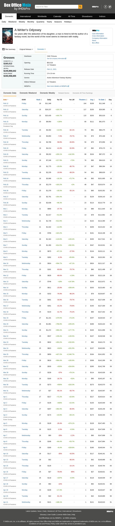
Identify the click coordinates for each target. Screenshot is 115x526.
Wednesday (26, 136)
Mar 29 (5, 378)
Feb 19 (5, 148)
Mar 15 (5, 294)
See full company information (56, 58)
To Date (101, 100)
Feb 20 (5, 154)
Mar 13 (5, 281)
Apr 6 (5, 429)
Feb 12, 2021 (51, 69)
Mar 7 (5, 245)
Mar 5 (5, 233)
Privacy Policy (50, 524)
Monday (24, 122)
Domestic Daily (9, 93)
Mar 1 (5, 209)
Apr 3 (5, 409)
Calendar (57, 16)
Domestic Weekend (28, 93)
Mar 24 (5, 348)
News (94, 40)
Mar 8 (5, 251)
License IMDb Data (64, 514)
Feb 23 (5, 172)
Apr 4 (5, 415)
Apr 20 (5, 496)
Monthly (30, 22)
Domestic (9, 16)
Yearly (49, 22)
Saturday (25, 109)
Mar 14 (5, 288)
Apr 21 (5, 502)
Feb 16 (5, 130)
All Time (71, 16)
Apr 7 (5, 435)
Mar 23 (5, 342)
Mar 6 (5, 239)
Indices (102, 16)
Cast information (98, 34)
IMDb (67, 518)
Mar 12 (5, 275)
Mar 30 (5, 385)
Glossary (43, 514)
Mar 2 (5, 215)
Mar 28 (5, 372)
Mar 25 (5, 354)
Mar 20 (5, 324)
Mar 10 (5, 263)
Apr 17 (5, 478)
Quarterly (40, 22)
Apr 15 (5, 466)
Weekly (22, 22)
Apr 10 (5, 454)
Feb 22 (5, 166)
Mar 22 (5, 336)
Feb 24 (5, 178)
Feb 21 (5, 160)
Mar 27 (5, 366)
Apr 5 (5, 423)
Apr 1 (5, 397)
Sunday (24, 115)
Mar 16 (5, 300)
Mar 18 (5, 312)
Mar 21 (5, 330)
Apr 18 (5, 484)
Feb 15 (5, 122)
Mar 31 (5, 391)
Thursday (25, 142)
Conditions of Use (35, 524)
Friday (24, 103)
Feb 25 (5, 184)
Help (73, 514)
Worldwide (42, 16)
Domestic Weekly (47, 93)
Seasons (58, 22)
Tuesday (25, 130)
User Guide (52, 514)
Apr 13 (5, 460)
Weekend (12, 22)
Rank (38, 100)
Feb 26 (5, 191)
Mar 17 (5, 306)
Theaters (82, 100)
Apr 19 (5, 490)
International (25, 16)
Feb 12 (5, 103)
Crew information (98, 36)
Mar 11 (5, 269)
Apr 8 (5, 441)
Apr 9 (5, 447)
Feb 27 (5, 197)
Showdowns (87, 16)
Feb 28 (5, 203)
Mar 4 (5, 227)
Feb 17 (5, 136)
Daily (4, 22)
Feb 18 (5, 142)
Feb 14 (5, 115)
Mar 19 (5, 318)
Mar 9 (5, 257)
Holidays (68, 22)
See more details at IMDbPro (58, 86)
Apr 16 (5, 472)
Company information (99, 38)
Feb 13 (5, 109)
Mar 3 (5, 221)
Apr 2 (5, 403)
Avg (91, 100)
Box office (95, 43)
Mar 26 (5, 360)
